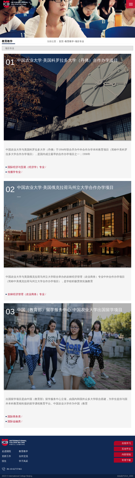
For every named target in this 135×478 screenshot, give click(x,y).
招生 (4, 461)
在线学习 (124, 443)
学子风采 (23, 461)
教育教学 (7, 41)
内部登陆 (124, 454)
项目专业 (79, 41)
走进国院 (6, 451)
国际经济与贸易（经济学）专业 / (27, 167)
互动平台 (124, 449)
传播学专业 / (15, 172)
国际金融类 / (15, 421)
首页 (61, 41)
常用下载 (124, 460)
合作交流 (23, 456)
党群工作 (6, 456)
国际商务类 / (15, 416)
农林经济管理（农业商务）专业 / (27, 294)
